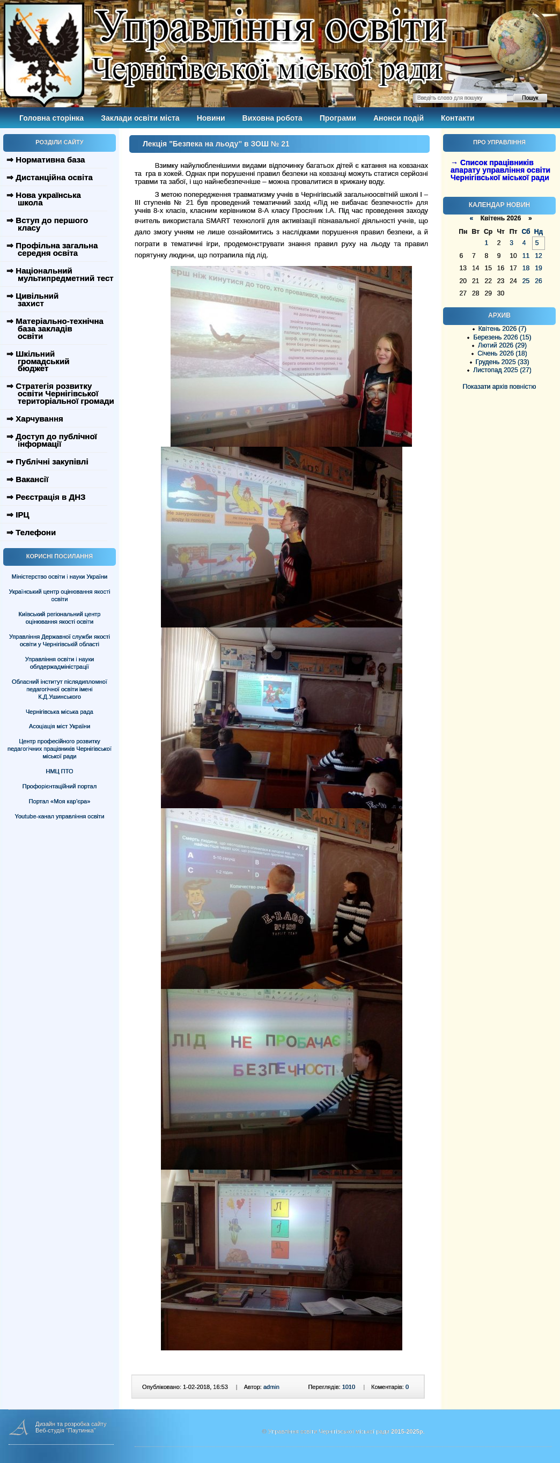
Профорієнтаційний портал (60, 786)
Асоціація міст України (59, 726)
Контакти (458, 118)
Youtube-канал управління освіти (60, 816)
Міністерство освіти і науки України (59, 576)
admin (271, 1387)
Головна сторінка (51, 118)
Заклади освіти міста (140, 118)
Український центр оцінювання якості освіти (59, 595)
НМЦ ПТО (59, 771)
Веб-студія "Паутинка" (65, 1430)
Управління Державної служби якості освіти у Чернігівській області (59, 640)
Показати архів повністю (499, 386)
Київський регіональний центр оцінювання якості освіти (60, 618)
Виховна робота (272, 118)
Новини (211, 118)
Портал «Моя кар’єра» (60, 801)
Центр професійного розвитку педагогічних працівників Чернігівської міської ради (60, 748)
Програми (338, 118)
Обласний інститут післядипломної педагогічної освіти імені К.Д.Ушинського (59, 689)
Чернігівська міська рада (59, 711)
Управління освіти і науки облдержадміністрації (59, 663)
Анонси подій (398, 118)
